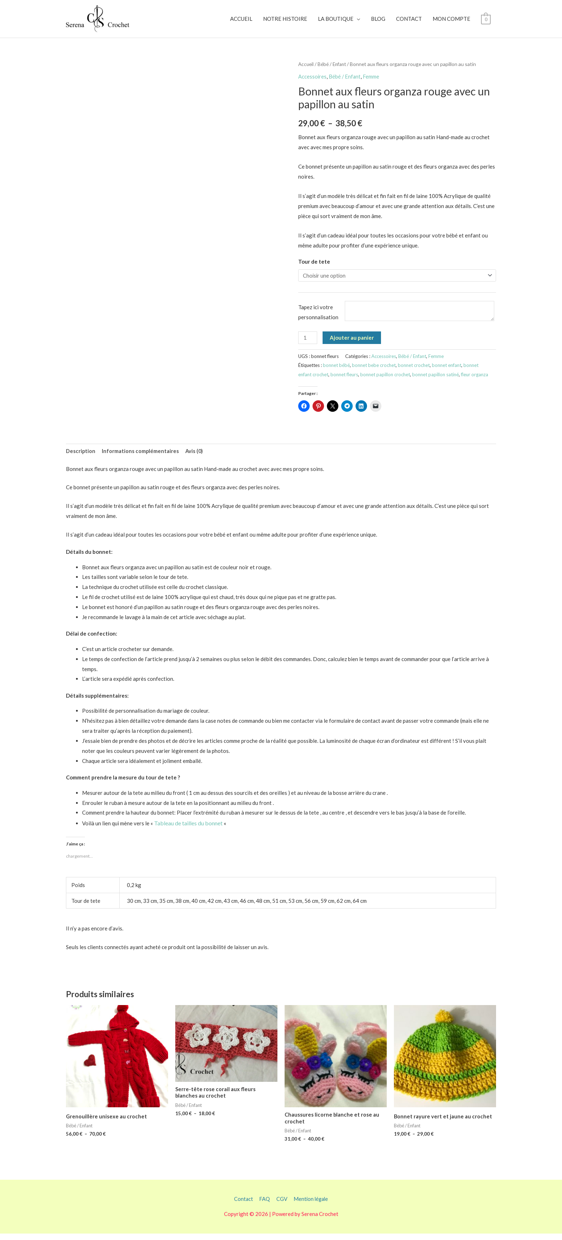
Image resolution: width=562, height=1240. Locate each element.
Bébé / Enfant (333, 68)
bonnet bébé (336, 370)
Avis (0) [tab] (195, 456)
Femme (372, 80)
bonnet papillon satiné (437, 379)
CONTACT (409, 21)
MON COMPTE (451, 21)
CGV (281, 1205)
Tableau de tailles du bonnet (188, 828)
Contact (242, 1205)
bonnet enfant (448, 370)
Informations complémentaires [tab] (141, 456)
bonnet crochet (415, 370)
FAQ (263, 1205)
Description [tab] (81, 456)
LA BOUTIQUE (335, 21)
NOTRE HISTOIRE (285, 21)
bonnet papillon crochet (386, 379)
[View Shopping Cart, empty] (486, 21)
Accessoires (312, 80)
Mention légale (311, 1205)
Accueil (306, 68)
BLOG (378, 21)
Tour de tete (314, 265)
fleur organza (476, 379)
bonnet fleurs (345, 379)
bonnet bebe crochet (374, 370)
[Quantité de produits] (308, 342)
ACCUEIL (241, 21)
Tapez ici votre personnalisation (318, 317)
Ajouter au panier (352, 342)
